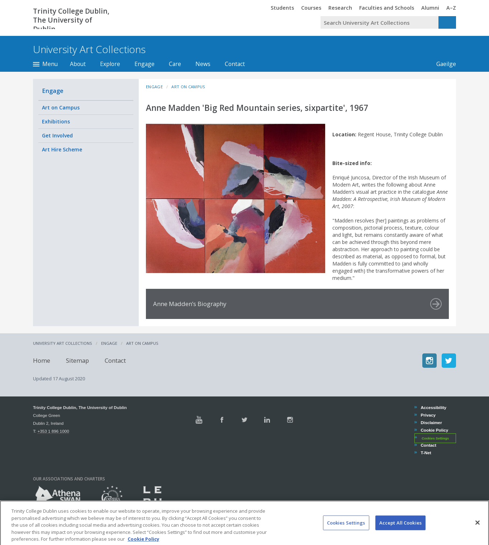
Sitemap (77, 360)
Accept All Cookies (400, 532)
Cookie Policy (434, 430)
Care (175, 64)
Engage (144, 64)
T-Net (425, 452)
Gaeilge (446, 64)
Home (41, 360)
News (202, 64)
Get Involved (57, 135)
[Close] (477, 532)
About (78, 64)
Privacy (428, 415)
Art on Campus (61, 107)
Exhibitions (56, 121)
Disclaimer (431, 422)
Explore (110, 64)
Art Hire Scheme (62, 149)
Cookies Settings (435, 438)
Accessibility (433, 407)
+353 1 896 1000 (53, 431)
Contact (235, 64)
